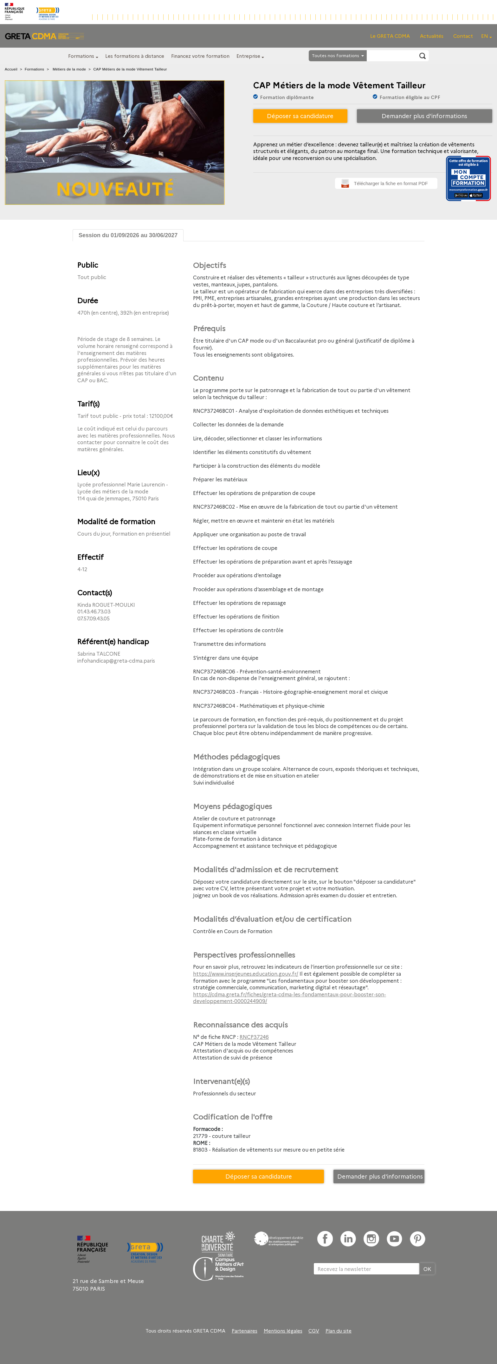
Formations (81, 55)
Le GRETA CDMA (390, 35)
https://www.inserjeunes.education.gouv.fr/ (245, 973)
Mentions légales (283, 1330)
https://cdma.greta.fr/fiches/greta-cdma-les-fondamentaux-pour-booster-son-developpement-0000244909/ (289, 998)
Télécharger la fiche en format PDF (391, 183)
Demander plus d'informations (424, 116)
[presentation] (361, 1295)
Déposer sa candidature (300, 116)
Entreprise (248, 55)
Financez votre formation (200, 55)
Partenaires (244, 1330)
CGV (313, 1330)
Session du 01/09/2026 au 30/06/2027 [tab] (128, 235)
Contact (463, 35)
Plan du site (339, 1330)
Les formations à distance (134, 55)
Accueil (11, 69)
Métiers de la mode (69, 69)
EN (484, 35)
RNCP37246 (254, 1036)
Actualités (431, 35)
